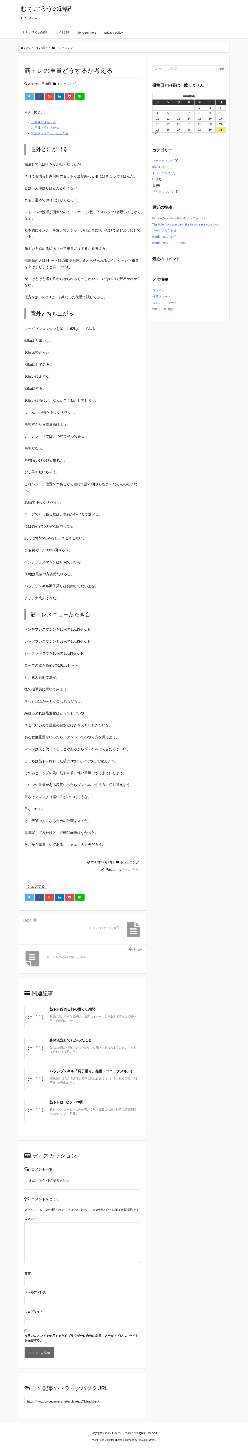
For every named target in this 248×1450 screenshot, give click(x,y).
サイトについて (163, 191)
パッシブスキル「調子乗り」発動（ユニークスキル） (92, 1071)
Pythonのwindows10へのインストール (178, 218)
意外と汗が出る (43, 122)
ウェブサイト (33, 1311)
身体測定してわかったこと (71, 1040)
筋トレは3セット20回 (67, 1102)
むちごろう (130, 869)
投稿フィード (161, 296)
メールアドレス (35, 1292)
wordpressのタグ (164, 236)
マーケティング (163, 160)
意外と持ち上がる (45, 127)
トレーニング (66, 84)
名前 (27, 1273)
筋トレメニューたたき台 (49, 133)
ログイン (158, 290)
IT (153, 179)
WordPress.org (162, 309)
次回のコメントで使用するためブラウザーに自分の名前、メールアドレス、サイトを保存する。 (81, 1338)
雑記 (155, 167)
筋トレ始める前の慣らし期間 (72, 1009)
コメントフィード (164, 302)
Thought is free (146, 1440)
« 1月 (156, 132)
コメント (30, 1219)
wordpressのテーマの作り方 (171, 243)
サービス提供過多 (164, 230)
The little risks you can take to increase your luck (185, 224)
